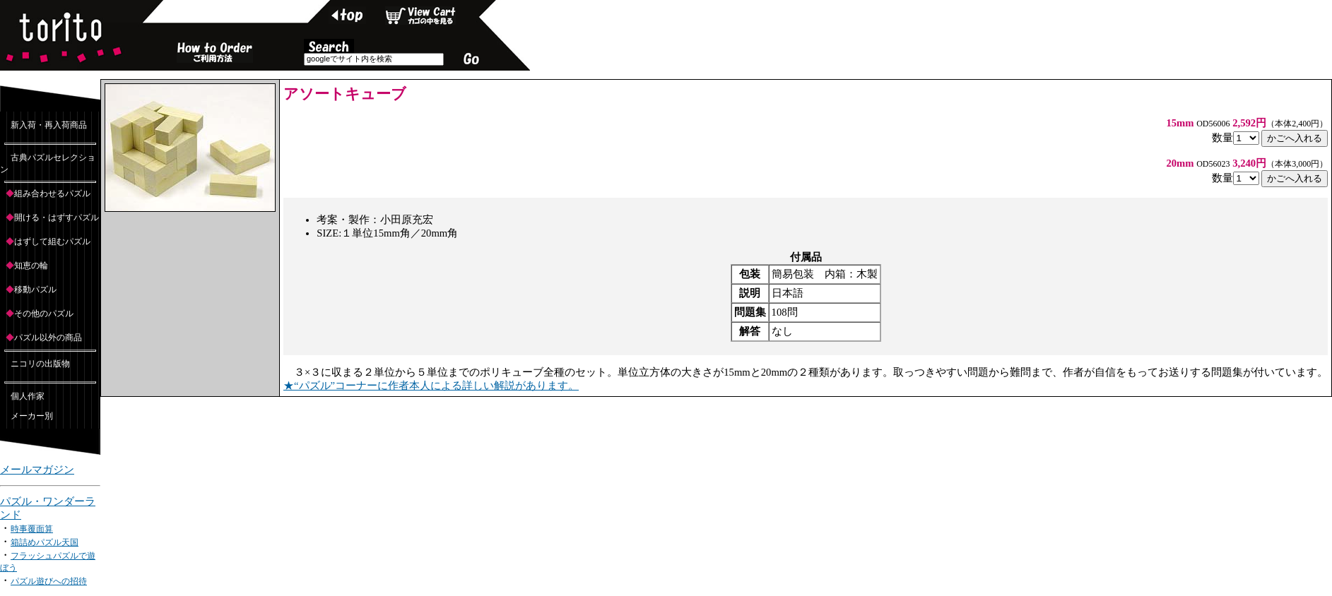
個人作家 (28, 396)
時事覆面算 (32, 529)
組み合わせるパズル (52, 193)
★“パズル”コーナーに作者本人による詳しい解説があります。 (431, 385)
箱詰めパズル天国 (44, 542)
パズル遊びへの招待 (49, 581)
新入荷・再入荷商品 (49, 125)
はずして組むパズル (52, 241)
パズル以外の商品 (48, 337)
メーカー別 (32, 416)
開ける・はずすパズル (56, 217)
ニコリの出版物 (40, 364)
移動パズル (35, 289)
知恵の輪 (31, 265)
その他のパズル (43, 313)
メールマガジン (37, 469)
